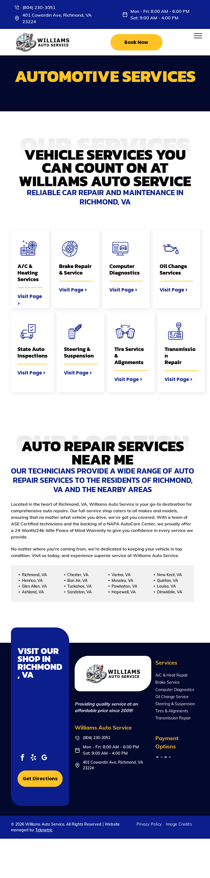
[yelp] (33, 758)
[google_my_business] (44, 758)
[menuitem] (151, 824)
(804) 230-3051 (39, 7)
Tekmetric (43, 830)
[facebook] (22, 758)
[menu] (198, 36)
